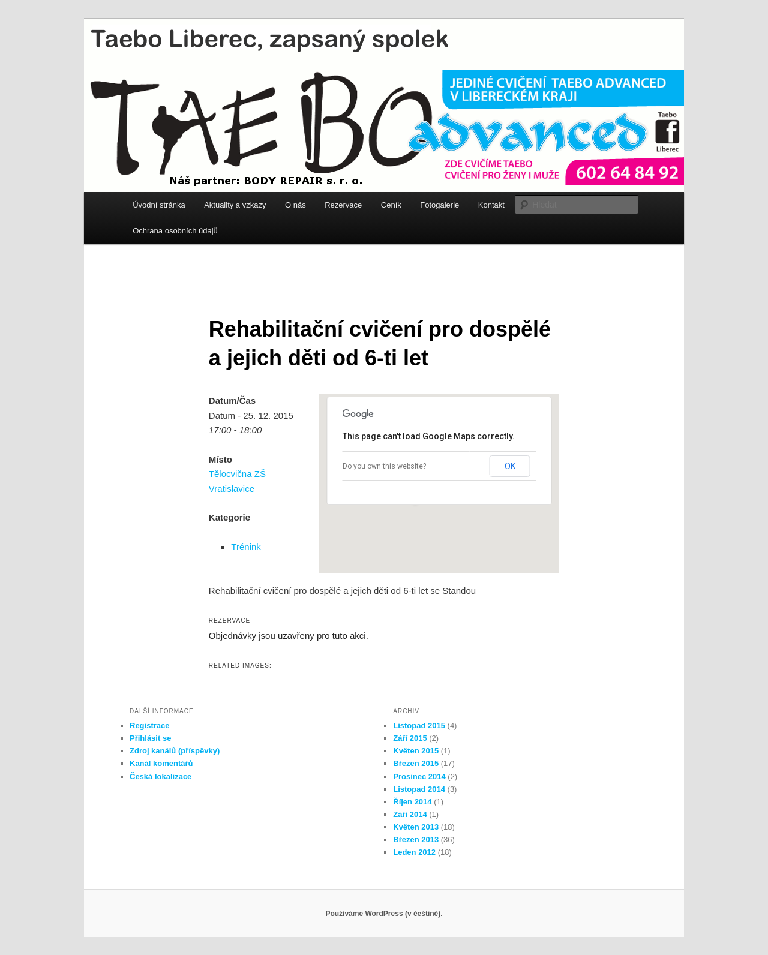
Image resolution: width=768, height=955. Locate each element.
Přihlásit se (150, 738)
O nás (295, 204)
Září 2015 (410, 738)
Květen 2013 (416, 826)
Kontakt (491, 204)
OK (510, 466)
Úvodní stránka (159, 204)
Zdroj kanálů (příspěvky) (175, 750)
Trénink (245, 547)
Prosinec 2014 (419, 776)
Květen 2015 (416, 750)
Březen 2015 (416, 763)
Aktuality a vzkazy (235, 204)
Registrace (149, 725)
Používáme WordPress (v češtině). (383, 913)
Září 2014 (410, 814)
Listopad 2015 (419, 725)
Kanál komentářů (161, 763)
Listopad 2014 (419, 789)
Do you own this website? (384, 466)
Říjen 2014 (412, 801)
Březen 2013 (416, 839)
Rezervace (343, 204)
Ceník (391, 204)
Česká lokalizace (160, 776)
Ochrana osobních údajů (175, 230)
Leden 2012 (414, 852)
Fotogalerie (439, 204)
